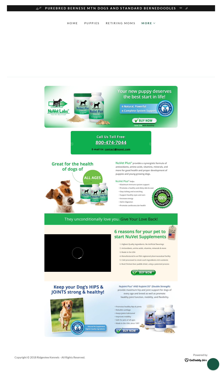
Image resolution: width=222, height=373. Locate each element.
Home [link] (72, 23)
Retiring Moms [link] (120, 23)
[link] (196, 360)
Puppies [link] (92, 23)
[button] (148, 23)
